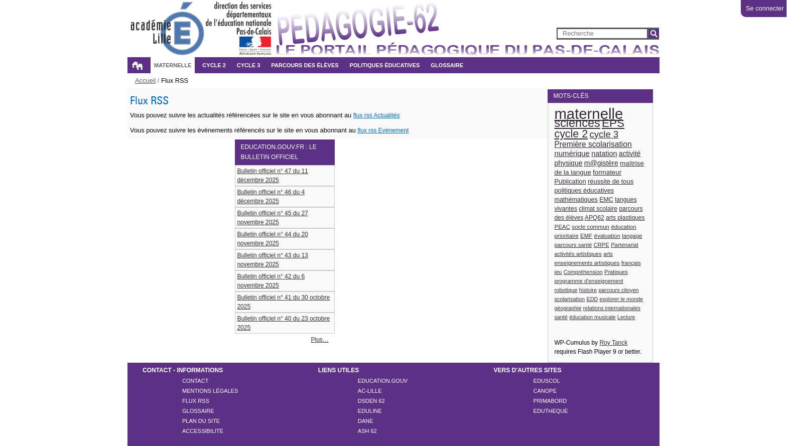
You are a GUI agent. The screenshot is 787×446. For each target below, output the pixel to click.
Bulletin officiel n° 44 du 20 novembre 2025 (272, 239)
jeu (558, 272)
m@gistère (601, 163)
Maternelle (172, 65)
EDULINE (370, 411)
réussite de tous (610, 181)
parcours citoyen (618, 290)
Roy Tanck (613, 342)
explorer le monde (621, 299)
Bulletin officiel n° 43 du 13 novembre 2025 (272, 260)
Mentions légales (210, 391)
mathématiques (576, 199)
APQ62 (594, 217)
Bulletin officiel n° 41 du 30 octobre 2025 (283, 302)
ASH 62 (367, 431)
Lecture (626, 317)
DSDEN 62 (371, 401)
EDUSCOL (547, 381)
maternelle (588, 113)
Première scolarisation (592, 144)
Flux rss (195, 401)
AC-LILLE (370, 391)
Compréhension (583, 272)
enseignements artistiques (586, 263)
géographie (567, 308)
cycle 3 (604, 134)
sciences (577, 122)
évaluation (607, 236)
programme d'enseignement (588, 281)
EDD (592, 299)
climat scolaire (598, 208)
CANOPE (545, 391)
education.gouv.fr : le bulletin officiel (278, 152)
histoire (588, 290)
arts (608, 254)
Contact (195, 381)
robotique (565, 290)
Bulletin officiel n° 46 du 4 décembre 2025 (271, 197)
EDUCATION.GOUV (383, 381)
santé (560, 317)
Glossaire (447, 65)
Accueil (137, 65)
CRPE (601, 245)
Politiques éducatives (385, 65)
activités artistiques (578, 254)
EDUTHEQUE (551, 411)
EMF (586, 236)
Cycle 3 (248, 65)
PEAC (562, 226)
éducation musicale (592, 317)
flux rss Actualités (376, 115)
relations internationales (611, 308)
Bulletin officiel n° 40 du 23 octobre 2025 (283, 323)
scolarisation (569, 299)
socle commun (590, 226)
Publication (570, 181)
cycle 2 (571, 134)
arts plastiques (625, 217)
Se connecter (764, 8)
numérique (572, 153)
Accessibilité (202, 431)
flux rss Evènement (383, 130)
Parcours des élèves (304, 65)
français (631, 263)
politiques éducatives (584, 190)
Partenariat (624, 245)
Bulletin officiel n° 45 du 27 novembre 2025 (272, 218)
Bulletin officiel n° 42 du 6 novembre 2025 (271, 281)
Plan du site (201, 421)
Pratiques (616, 272)
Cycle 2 (213, 65)
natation (604, 154)
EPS (613, 123)
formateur (607, 172)
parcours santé (573, 245)
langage (632, 236)
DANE (365, 421)
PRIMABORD (550, 401)
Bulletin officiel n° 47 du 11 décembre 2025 (272, 176)
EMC (606, 199)
